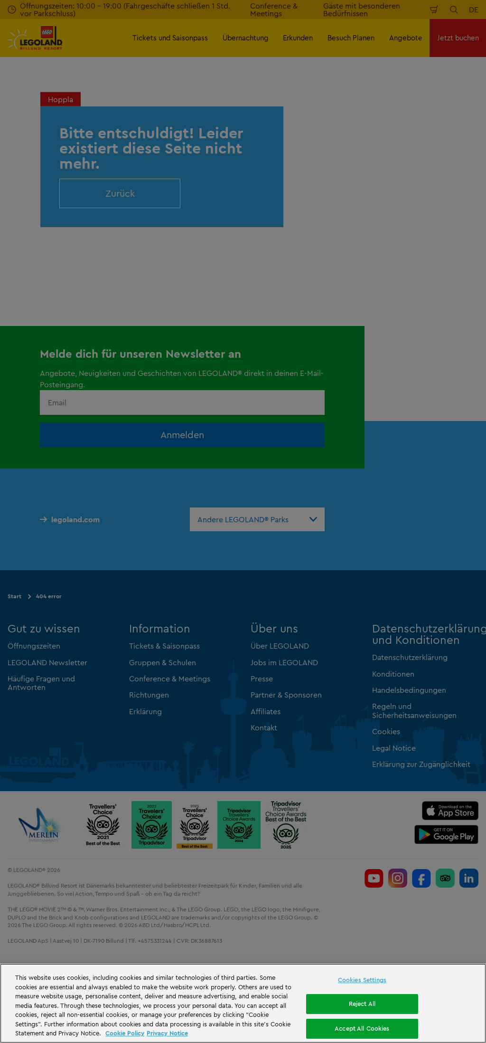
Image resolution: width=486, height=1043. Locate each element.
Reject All (362, 1003)
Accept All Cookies (362, 1028)
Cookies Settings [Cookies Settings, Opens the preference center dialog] (362, 980)
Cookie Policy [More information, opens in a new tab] (124, 1033)
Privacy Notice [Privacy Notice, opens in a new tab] (167, 1033)
